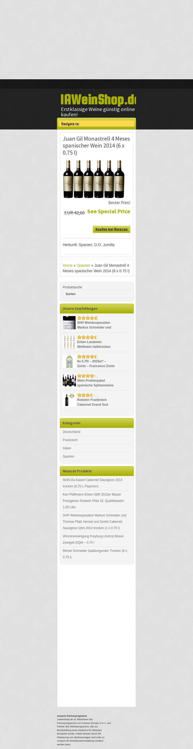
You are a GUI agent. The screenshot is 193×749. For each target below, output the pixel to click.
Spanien (83, 265)
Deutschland (71, 432)
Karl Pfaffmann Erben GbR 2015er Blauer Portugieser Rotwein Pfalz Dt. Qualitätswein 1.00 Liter (93, 501)
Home (68, 265)
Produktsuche (72, 287)
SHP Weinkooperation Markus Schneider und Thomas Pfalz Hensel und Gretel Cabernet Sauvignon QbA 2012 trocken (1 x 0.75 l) (94, 522)
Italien (67, 448)
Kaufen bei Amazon (111, 229)
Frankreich (70, 440)
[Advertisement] (96, 40)
